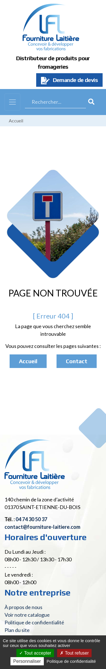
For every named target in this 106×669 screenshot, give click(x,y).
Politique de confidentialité (34, 622)
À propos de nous (23, 607)
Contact (76, 361)
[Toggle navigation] (12, 102)
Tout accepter (35, 653)
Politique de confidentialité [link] (71, 661)
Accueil (16, 120)
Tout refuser (74, 653)
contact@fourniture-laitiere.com (42, 527)
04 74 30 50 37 (31, 519)
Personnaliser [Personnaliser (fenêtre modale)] (27, 661)
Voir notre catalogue (27, 615)
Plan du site (17, 630)
